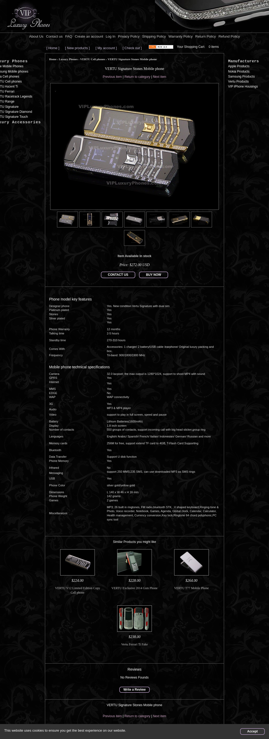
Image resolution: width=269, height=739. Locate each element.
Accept (252, 731)
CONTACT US (118, 275)
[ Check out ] (132, 48)
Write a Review (134, 689)
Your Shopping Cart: (191, 47)
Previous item (112, 77)
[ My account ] (106, 48)
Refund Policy (229, 36)
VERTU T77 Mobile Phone (191, 588)
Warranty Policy (180, 36)
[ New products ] (77, 48)
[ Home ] (52, 48)
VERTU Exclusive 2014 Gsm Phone (134, 588)
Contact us (54, 36)
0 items (214, 47)
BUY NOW (153, 275)
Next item (159, 77)
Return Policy (205, 36)
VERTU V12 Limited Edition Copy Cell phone (77, 590)
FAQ (68, 36)
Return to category (138, 77)
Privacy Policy (128, 36)
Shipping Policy (154, 36)
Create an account (89, 36)
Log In (110, 36)
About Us (36, 36)
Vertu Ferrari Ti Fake (134, 644)
